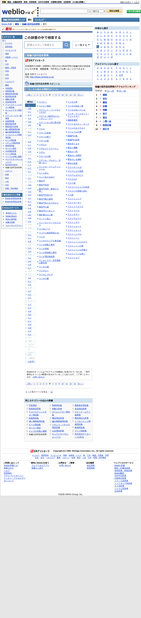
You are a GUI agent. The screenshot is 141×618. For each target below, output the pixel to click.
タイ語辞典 (119, 486)
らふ (29, 198)
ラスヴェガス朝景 (75, 171)
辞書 (4, 2)
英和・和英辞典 (30, 2)
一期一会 (107, 121)
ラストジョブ (73, 258)
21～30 (122, 91)
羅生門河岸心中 (46, 195)
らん (29, 258)
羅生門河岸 (44, 185)
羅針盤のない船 (46, 215)
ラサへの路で (45, 137)
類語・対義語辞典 (14, 2)
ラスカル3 (72, 179)
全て (4, 40)
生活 (7, 78)
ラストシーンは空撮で (77, 250)
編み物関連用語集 (60, 421)
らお (29, 122)
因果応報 (107, 125)
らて (29, 168)
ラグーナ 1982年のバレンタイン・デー (49, 117)
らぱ (29, 328)
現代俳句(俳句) (11, 165)
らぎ (29, 265)
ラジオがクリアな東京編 (50, 241)
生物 (7, 174)
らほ (29, 205)
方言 (7, 185)
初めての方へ (125, 2)
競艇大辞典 (57, 409)
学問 (7, 71)
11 (67, 95)
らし (29, 145)
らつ (29, 165)
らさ (29, 142)
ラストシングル (74, 234)
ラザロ (42, 152)
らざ (29, 278)
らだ (29, 294)
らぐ (29, 268)
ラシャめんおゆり (47, 177)
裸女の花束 (72, 163)
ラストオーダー (74, 202)
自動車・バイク (11, 57)
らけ (29, 135)
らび (29, 314)
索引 (29, 20)
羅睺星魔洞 (72, 120)
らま (29, 208)
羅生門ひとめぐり (47, 211)
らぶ (29, 318)
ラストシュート (74, 226)
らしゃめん (44, 173)
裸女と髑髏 (72, 148)
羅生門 (42, 181)
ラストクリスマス (75, 206)
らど (29, 308)
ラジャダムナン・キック (78, 124)
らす (29, 148)
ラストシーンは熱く (76, 254)
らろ (29, 248)
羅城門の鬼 (72, 136)
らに (29, 178)
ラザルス (43, 145)
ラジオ (42, 237)
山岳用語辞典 (58, 431)
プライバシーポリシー (14, 475)
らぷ (29, 334)
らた (29, 158)
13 (75, 95)
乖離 (105, 110)
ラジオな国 (44, 267)
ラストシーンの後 (75, 246)
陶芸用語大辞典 (82, 418)
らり (29, 238)
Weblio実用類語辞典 (13, 198)
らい (29, 112)
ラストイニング (74, 199)
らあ (29, 108)
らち (29, 162)
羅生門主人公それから (49, 203)
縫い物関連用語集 (37, 421)
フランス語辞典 (121, 481)
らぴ (29, 331)
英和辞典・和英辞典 (123, 470)
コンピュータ (10, 50)
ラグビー (43, 102)
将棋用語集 (57, 405)
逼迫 (105, 117)
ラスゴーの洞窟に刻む (77, 191)
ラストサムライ (74, 218)
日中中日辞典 (43, 2)
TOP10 (98, 91)
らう (29, 115)
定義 (105, 106)
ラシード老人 (45, 219)
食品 (7, 178)
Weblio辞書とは (11, 465)
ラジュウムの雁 (74, 132)
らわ (29, 251)
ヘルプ (136, 2)
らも (29, 221)
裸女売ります (73, 144)
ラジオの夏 (44, 278)
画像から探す (37, 468)
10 (63, 95)
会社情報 (91, 465)
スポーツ (8, 171)
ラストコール (73, 210)
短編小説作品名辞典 (31, 24)
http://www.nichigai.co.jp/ (42, 77)
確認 (105, 94)
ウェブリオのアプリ (40, 465)
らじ (29, 281)
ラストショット (74, 230)
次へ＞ (80, 95)
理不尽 (106, 129)
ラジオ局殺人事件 (47, 245)
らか (29, 125)
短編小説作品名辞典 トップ (14, 20)
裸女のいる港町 (74, 159)
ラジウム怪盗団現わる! (49, 233)
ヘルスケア (9, 82)
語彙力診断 (10, 222)
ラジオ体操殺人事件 (48, 252)
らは (29, 191)
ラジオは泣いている (76, 110)
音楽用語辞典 (81, 409)
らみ (29, 211)
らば (29, 311)
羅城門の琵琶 (73, 140)
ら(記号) (31, 362)
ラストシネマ (73, 222)
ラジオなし (44, 270)
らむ (29, 215)
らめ (29, 218)
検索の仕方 (9, 468)
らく (29, 132)
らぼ (29, 324)
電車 (7, 54)
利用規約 (8, 473)
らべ (29, 321)
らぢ (29, 298)
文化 (7, 75)
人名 (7, 181)
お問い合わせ (38, 377)
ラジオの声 (72, 102)
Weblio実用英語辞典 (13, 202)
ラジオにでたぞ (46, 274)
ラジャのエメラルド (76, 128)
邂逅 (105, 102)
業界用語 (8, 47)
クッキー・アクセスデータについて (15, 479)
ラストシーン (73, 238)
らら (29, 235)
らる (29, 241)
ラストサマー (73, 214)
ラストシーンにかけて (77, 242)
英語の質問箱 (11, 219)
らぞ (29, 291)
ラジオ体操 (44, 248)
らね (29, 185)
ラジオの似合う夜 (75, 106)
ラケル (42, 129)
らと (29, 172)
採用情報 (91, 468)
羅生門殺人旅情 (46, 199)
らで (29, 304)
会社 (105, 98)
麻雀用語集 (80, 427)
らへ (29, 201)
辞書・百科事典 (11, 188)
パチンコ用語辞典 (12, 143)
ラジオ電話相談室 (47, 256)
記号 (121, 75)
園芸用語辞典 (58, 418)
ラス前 (71, 195)
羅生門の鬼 (44, 207)
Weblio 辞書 (6, 24)
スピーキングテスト (14, 225)
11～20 (110, 91)
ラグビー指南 (45, 106)
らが (29, 261)
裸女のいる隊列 (74, 155)
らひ (29, 195)
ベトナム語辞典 (121, 488)
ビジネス (8, 43)
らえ (29, 118)
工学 (7, 64)
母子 (105, 113)
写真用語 (33, 405)
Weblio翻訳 (119, 473)
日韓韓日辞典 (56, 2)
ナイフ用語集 (81, 431)
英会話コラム (11, 213)
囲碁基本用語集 (82, 405)
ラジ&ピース (44, 229)
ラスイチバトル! (75, 167)
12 (71, 95)
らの (29, 188)
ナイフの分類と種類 (38, 431)
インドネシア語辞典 (123, 483)
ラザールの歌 (45, 156)
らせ (29, 152)
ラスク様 (72, 183)
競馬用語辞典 (35, 409)
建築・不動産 (10, 68)
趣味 (17, 24)
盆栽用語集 (34, 418)
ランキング (39, 20)
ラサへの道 (44, 141)
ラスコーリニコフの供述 (78, 187)
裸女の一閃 (72, 152)
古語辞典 (67, 2)
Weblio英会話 (11, 216)
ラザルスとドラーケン (49, 148)
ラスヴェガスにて (75, 175)
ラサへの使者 (45, 133)
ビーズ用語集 (35, 424)
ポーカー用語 (35, 428)
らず (29, 285)
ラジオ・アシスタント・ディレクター (78, 115)
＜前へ (29, 95)
